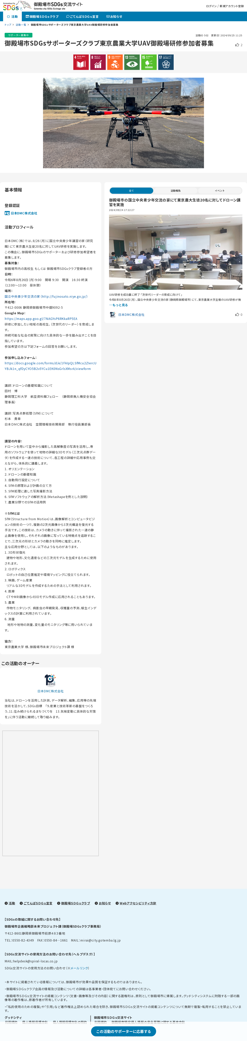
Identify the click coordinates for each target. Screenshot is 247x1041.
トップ (8, 24)
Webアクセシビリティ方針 (138, 903)
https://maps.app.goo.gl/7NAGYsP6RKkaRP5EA (41, 318)
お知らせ (114, 16)
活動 (12, 16)
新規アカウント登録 (232, 6)
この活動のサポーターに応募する (123, 1031)
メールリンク (79, 968)
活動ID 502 (202, 35)
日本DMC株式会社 (24, 213)
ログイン (211, 6)
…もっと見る (118, 305)
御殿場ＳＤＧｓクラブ (42, 16)
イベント (220, 190)
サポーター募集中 (18, 35)
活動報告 (176, 190)
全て (131, 190)
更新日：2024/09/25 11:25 (226, 35)
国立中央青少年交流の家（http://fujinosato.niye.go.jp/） (46, 296)
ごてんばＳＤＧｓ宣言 (82, 16)
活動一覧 (21, 24)
